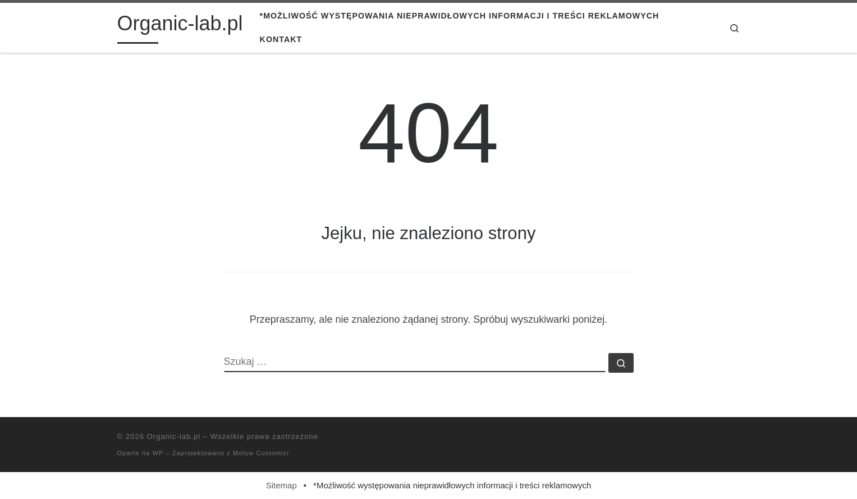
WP (157, 453)
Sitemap (281, 485)
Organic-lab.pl (174, 436)
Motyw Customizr (261, 453)
